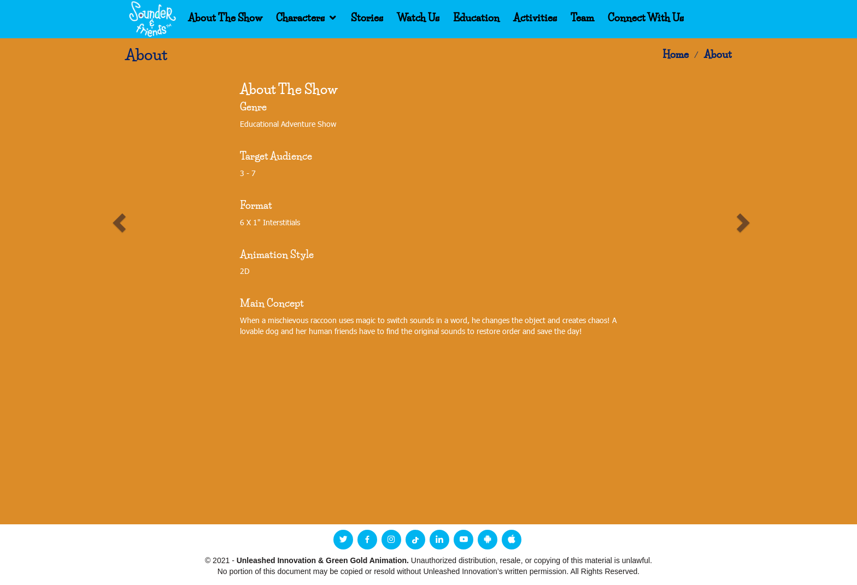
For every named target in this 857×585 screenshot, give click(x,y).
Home (675, 55)
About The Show (225, 18)
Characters (300, 18)
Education (476, 18)
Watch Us (418, 18)
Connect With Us (646, 18)
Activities (535, 18)
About (718, 55)
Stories (367, 18)
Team (582, 18)
